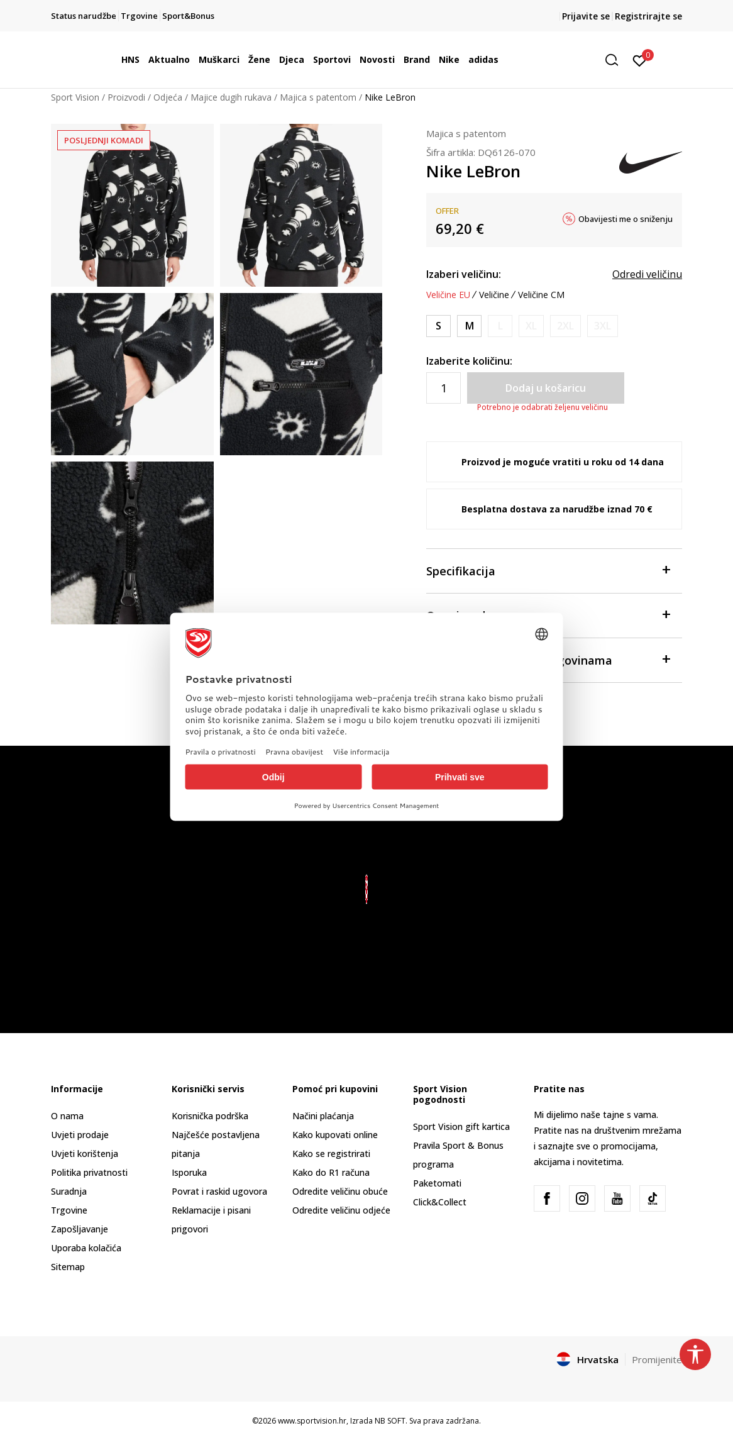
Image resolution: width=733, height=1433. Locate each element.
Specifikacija (548, 570)
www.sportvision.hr (312, 1420)
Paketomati (437, 1183)
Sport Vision (75, 97)
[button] (616, 60)
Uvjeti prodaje (80, 1135)
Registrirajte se (648, 16)
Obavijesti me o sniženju (625, 218)
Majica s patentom (318, 97)
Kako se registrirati (331, 1153)
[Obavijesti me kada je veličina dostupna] (500, 326)
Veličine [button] (494, 295)
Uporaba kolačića (86, 1248)
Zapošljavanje (79, 1229)
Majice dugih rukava (231, 97)
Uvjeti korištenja (84, 1153)
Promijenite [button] (657, 1359)
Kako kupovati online (335, 1135)
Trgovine (69, 1210)
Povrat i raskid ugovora (219, 1191)
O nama (67, 1116)
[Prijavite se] (640, 59)
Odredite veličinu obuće (340, 1191)
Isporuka (189, 1172)
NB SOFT (390, 1420)
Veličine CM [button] (541, 295)
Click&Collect (439, 1202)
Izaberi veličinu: (463, 274)
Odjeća (167, 97)
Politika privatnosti (89, 1172)
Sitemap (68, 1267)
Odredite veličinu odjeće (341, 1210)
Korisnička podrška (210, 1116)
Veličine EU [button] (448, 295)
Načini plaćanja (323, 1116)
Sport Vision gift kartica (461, 1126)
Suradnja (69, 1191)
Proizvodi (126, 97)
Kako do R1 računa (331, 1172)
